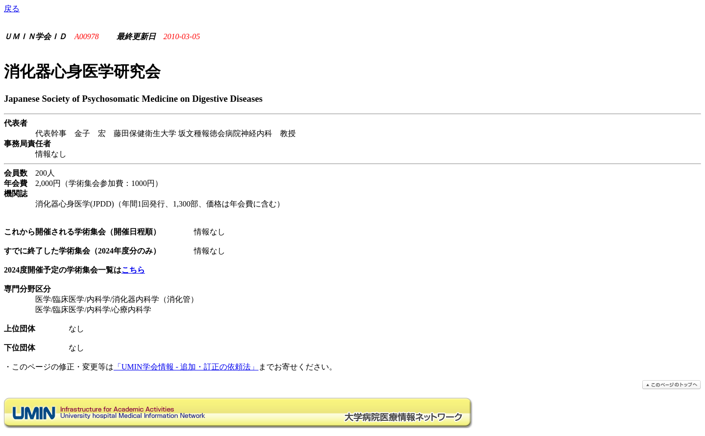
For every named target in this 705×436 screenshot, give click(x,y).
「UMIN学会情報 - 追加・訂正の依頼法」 (186, 367)
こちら (133, 270)
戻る (12, 8)
